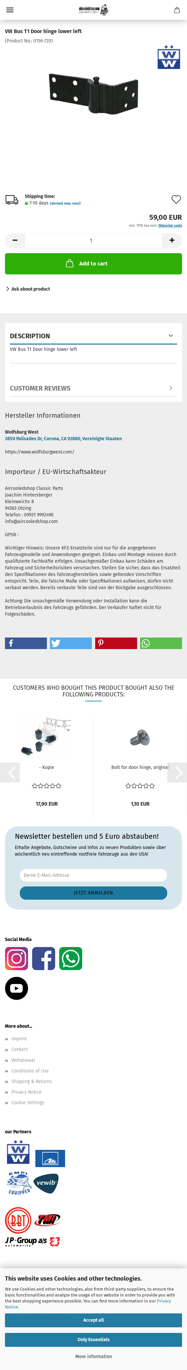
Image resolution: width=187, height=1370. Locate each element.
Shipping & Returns (32, 1081)
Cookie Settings (28, 1103)
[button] (15, 240)
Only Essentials (94, 1340)
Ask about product (31, 289)
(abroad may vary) (65, 203)
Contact (20, 1049)
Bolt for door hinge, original (140, 767)
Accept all (93, 1320)
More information (93, 1356)
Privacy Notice (27, 1092)
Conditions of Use (30, 1071)
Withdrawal (23, 1060)
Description (30, 336)
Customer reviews (40, 388)
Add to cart (86, 263)
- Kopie (46, 767)
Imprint (19, 1039)
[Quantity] (93, 240)
